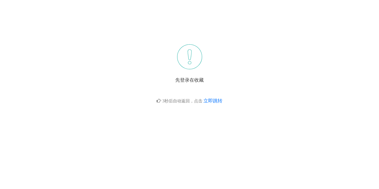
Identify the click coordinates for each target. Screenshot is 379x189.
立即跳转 (212, 100)
